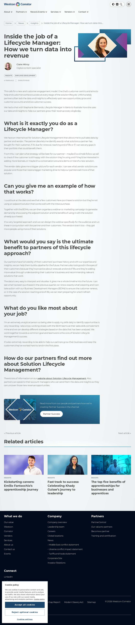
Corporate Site (55, 558)
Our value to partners (101, 527)
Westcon (8, 527)
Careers (51, 531)
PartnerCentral (98, 522)
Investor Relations (56, 563)
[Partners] (21, 11)
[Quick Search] (121, 4)
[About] (8, 11)
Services (8, 540)
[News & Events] (38, 11)
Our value (9, 522)
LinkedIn (8, 577)
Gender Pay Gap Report (48, 602)
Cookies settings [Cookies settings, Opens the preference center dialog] (25, 619)
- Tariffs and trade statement (62, 554)
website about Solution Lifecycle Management (61, 378)
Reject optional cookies (25, 612)
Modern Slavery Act (73, 602)
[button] (113, 4)
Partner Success (51, 414)
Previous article (13, 433)
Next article (124, 433)
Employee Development (25, 76)
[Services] (56, 11)
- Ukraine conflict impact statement (65, 549)
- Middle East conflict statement (63, 544)
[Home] (17, 4)
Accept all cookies (25, 605)
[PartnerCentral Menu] (128, 4)
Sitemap (91, 602)
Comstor (8, 531)
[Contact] (83, 11)
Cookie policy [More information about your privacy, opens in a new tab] (39, 599)
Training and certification (103, 536)
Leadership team (56, 527)
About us (8, 544)
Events (7, 554)
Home (8, 23)
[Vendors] (69, 11)
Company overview (57, 522)
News (21, 23)
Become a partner (100, 531)
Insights (34, 23)
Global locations (55, 536)
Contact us (9, 549)
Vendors (8, 536)
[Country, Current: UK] (117, 4)
